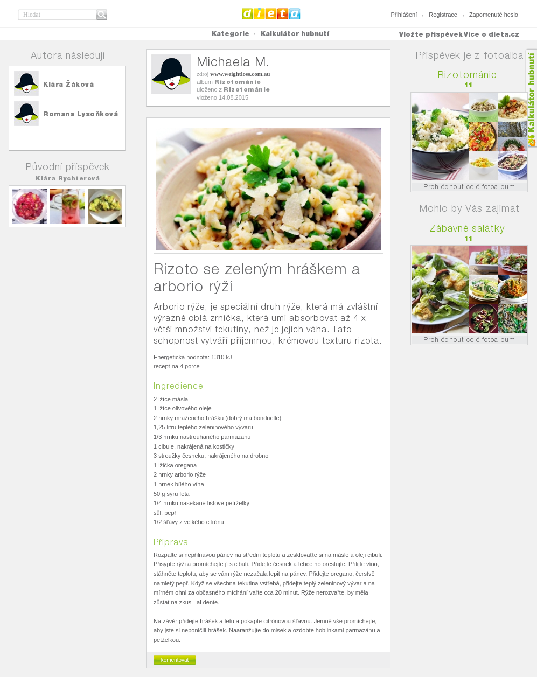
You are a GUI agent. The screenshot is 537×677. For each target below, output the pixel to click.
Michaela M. (233, 61)
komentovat (175, 660)
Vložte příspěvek (431, 34)
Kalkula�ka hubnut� (531, 98)
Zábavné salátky (467, 228)
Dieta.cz (271, 13)
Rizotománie (237, 82)
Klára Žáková (68, 84)
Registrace (443, 14)
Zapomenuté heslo (493, 14)
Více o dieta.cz (491, 34)
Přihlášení (403, 14)
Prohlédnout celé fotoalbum (469, 187)
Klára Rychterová (68, 178)
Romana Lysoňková (80, 114)
